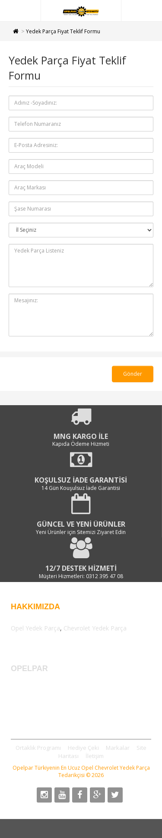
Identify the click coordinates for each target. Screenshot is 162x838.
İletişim (95, 756)
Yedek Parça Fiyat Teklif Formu (63, 31)
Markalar (118, 748)
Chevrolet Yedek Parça (95, 628)
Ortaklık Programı (38, 748)
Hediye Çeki (83, 748)
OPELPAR (30, 668)
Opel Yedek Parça (35, 628)
